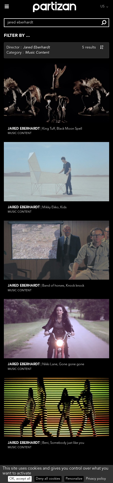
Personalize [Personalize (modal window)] (74, 478)
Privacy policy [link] (96, 478)
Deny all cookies (48, 478)
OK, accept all (19, 478)
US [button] (102, 6)
